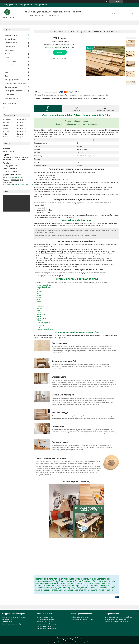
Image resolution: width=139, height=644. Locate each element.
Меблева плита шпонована (45, 617)
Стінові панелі (10, 94)
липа (39, 321)
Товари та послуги (10, 35)
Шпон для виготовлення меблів (115, 619)
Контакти (77, 12)
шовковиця (41, 314)
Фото (5, 107)
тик (38, 327)
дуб (38, 289)
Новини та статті (34, 15)
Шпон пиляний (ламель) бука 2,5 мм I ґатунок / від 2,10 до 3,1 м (76, 115)
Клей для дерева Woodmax (80, 617)
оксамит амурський (44, 323)
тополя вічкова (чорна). (45, 329)
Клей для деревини (12, 80)
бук (38, 310)
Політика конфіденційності (83, 642)
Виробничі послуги (11, 98)
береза (39, 316)
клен (39, 302)
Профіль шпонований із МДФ (46, 628)
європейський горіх (44, 287)
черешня (40, 306)
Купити (59, 52)
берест (39, 293)
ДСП (6, 68)
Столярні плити (10, 61)
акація (39, 297)
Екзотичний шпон (11, 43)
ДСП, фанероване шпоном (45, 619)
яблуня (39, 312)
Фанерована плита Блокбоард (46, 624)
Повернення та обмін (62, 12)
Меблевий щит (10, 65)
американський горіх (44, 285)
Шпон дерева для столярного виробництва (119, 617)
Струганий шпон (10, 39)
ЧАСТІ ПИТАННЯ (9, 103)
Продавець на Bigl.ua (69, 640)
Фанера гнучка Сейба (44, 626)
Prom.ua (79, 638)
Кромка (7, 54)
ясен (39, 295)
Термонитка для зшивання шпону (82, 619)
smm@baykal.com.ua (15, 177)
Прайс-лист (30, 12)
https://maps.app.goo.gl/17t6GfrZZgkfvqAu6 (18, 184)
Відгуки (48, 15)
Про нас (55, 15)
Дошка (7, 57)
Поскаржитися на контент (66, 642)
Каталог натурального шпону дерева (14, 617)
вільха (39, 291)
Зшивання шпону (11, 87)
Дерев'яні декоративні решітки (15, 83)
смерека (40, 325)
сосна (39, 304)
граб (39, 300)
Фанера (7, 76)
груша (39, 308)
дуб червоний (42, 319)
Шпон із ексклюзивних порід (11, 624)
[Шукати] (133, 13)
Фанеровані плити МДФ (44, 621)
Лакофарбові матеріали (13, 91)
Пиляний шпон (10, 46)
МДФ (6, 72)
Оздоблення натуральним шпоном (116, 621)
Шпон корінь (9, 50)
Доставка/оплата (44, 12)
